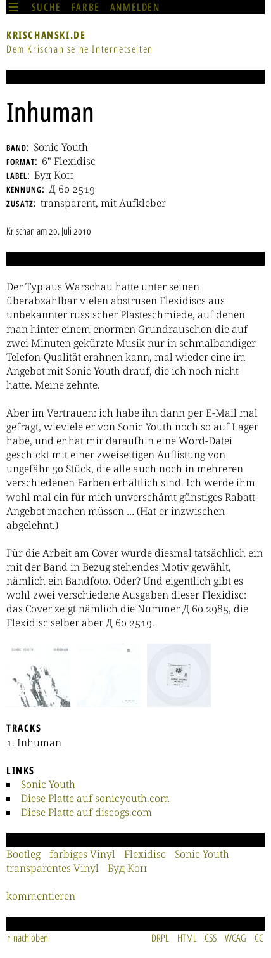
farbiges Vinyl (82, 854)
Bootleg (23, 854)
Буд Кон (127, 868)
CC (259, 938)
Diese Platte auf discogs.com (86, 812)
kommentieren (40, 896)
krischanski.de (45, 35)
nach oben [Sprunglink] (30, 938)
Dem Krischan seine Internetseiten (79, 49)
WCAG (235, 938)
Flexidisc (145, 854)
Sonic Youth (48, 784)
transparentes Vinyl (52, 868)
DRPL (160, 938)
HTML (187, 938)
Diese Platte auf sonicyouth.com (95, 798)
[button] (38, 675)
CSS (211, 938)
